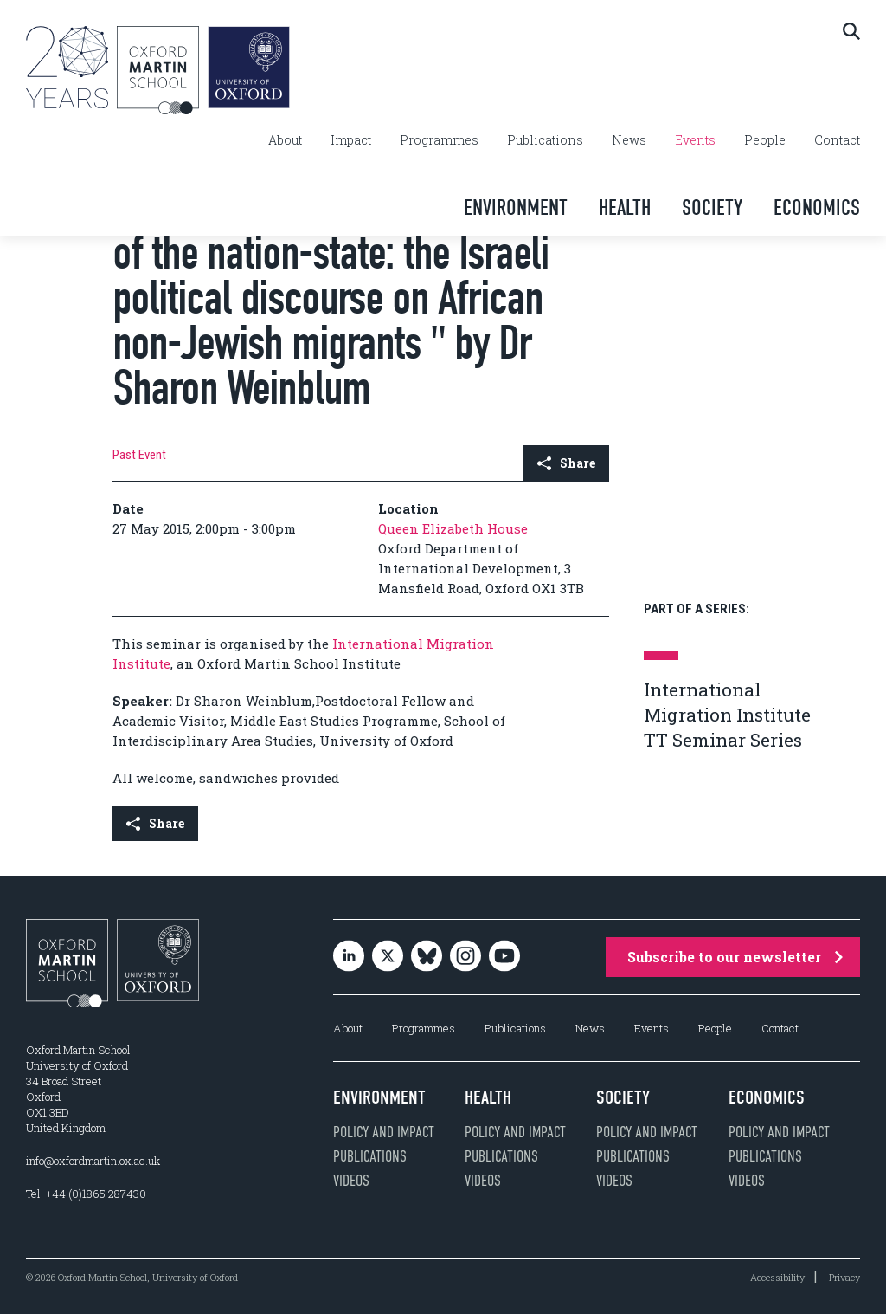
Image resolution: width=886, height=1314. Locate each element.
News (629, 140)
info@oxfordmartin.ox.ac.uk (93, 1160)
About (285, 140)
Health (625, 207)
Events (695, 140)
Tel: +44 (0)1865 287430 (86, 1193)
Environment (516, 207)
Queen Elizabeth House (453, 528)
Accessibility (777, 1277)
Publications (545, 140)
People (765, 140)
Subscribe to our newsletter (735, 957)
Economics (817, 207)
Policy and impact (383, 1132)
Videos (351, 1180)
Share (566, 463)
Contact (837, 140)
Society (712, 207)
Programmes (439, 140)
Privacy (844, 1277)
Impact (351, 140)
